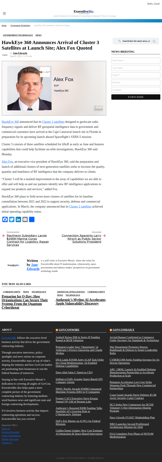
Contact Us (7, 443)
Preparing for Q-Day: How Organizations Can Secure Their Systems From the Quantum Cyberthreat (25, 301)
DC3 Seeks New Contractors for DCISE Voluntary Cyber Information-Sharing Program (132, 407)
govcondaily (123, 329)
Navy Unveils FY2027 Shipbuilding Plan (132, 417)
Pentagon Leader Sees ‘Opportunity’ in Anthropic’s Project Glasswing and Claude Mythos (79, 350)
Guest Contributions (11, 436)
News (26, 292)
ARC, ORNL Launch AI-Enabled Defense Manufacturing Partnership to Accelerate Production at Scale (133, 372)
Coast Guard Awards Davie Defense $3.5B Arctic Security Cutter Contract (133, 396)
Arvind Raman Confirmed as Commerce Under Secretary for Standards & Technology (134, 339)
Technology (39, 292)
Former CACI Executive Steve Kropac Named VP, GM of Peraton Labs (77, 400)
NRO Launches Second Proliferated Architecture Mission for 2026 (129, 426)
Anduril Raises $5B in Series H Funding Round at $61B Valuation (78, 339)
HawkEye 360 (10, 121)
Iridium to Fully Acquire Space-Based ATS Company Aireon (79, 381)
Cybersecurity (11, 292)
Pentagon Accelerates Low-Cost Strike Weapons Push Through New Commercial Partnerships (133, 385)
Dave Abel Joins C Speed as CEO (74, 372)
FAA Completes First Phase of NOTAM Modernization (131, 435)
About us (6, 428)
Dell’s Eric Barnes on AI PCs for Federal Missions (78, 423)
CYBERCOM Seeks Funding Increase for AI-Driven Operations (135, 361)
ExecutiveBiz (9, 337)
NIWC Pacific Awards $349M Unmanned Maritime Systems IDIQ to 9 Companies (78, 390)
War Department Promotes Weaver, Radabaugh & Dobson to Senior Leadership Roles (133, 350)
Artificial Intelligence (71, 292)
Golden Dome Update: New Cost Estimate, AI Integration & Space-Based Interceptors (79, 432)
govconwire (69, 329)
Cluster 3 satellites (53, 121)
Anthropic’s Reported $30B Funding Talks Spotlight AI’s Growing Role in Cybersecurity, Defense (79, 411)
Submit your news (10, 439)
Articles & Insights (11, 432)
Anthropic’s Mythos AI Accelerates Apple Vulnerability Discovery (80, 301)
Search (154, 42)
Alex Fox (7, 161)
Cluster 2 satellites (80, 206)
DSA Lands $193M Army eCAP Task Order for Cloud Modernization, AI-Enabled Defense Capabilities (80, 363)
